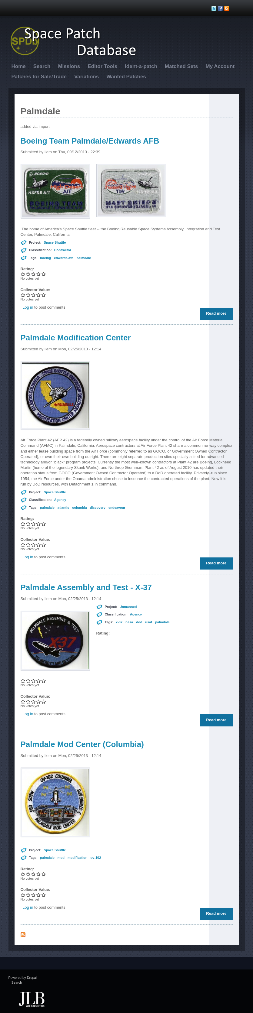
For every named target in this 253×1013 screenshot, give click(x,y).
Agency (60, 500)
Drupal (32, 977)
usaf (148, 622)
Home (19, 66)
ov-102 (95, 857)
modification (77, 857)
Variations (86, 77)
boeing (45, 258)
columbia (79, 507)
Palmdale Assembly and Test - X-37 (86, 587)
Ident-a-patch (141, 66)
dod (139, 622)
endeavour (116, 507)
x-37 (119, 622)
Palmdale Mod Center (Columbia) (82, 744)
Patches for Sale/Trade (39, 77)
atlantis (63, 507)
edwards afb (63, 258)
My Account (220, 66)
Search (42, 66)
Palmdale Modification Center (76, 337)
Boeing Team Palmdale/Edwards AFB (90, 140)
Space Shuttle (55, 242)
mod (61, 857)
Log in (27, 307)
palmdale (83, 258)
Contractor (62, 250)
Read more (217, 315)
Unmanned (128, 607)
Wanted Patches (126, 77)
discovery (97, 507)
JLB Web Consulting (31, 999)
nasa (129, 622)
